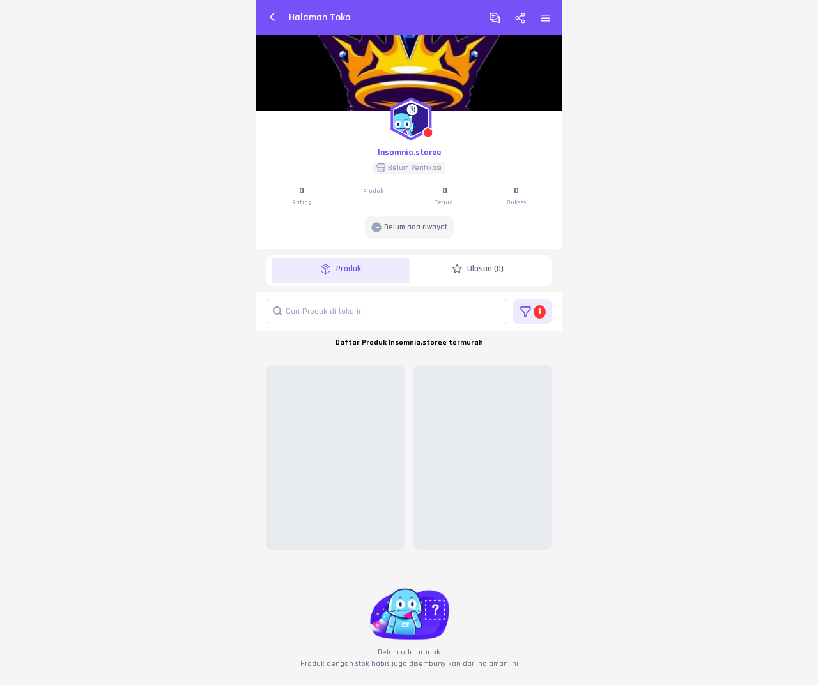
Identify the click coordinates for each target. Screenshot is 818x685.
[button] (409, 116)
